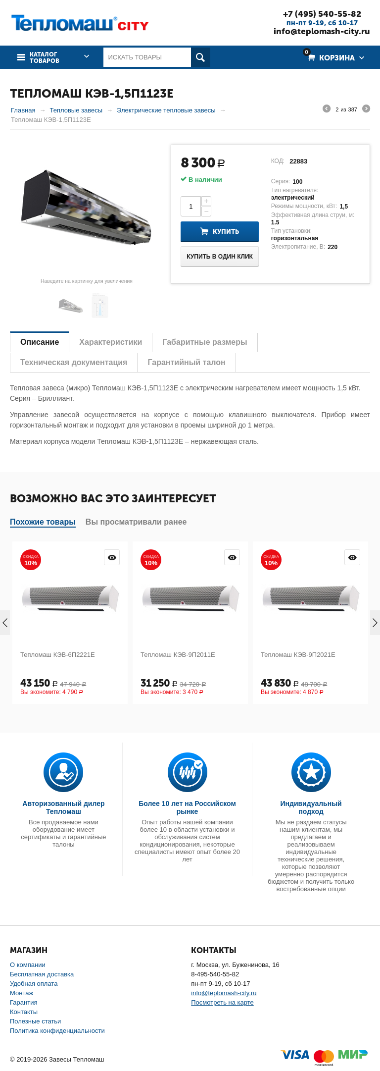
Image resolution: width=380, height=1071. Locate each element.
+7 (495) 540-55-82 (322, 14)
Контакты (24, 1012)
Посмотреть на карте (222, 1002)
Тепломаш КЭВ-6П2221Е (57, 654)
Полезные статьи (35, 1021)
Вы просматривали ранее (136, 522)
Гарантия (23, 1002)
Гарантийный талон (186, 362)
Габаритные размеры (204, 342)
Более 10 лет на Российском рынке (187, 807)
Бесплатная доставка (42, 974)
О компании (28, 964)
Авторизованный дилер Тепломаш (63, 807)
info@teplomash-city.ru (322, 31)
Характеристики (110, 342)
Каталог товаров (44, 58)
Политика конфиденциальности (57, 1030)
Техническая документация (73, 362)
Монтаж (21, 993)
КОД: (278, 161)
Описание (39, 342)
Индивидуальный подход (311, 807)
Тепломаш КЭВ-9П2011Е (178, 654)
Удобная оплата (33, 983)
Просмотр (112, 557)
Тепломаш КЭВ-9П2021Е (298, 654)
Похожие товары (43, 522)
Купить (226, 231)
